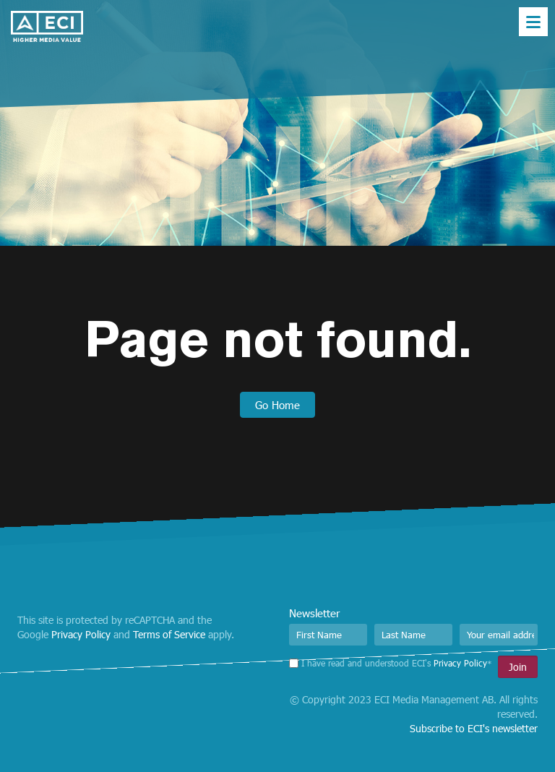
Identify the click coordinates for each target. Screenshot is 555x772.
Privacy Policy (81, 634)
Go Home (277, 404)
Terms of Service (169, 634)
